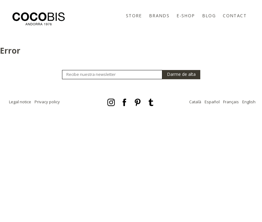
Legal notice (20, 102)
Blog (209, 15)
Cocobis (38, 18)
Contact (235, 15)
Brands (159, 15)
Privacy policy (47, 102)
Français (231, 102)
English (249, 102)
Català (195, 102)
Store (134, 15)
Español (212, 102)
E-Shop (186, 15)
